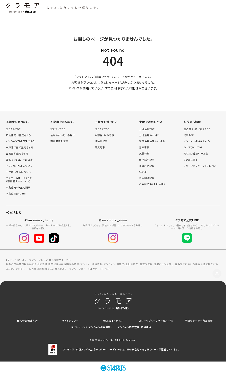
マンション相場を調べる (197, 141)
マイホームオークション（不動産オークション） (19, 179)
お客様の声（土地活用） (152, 184)
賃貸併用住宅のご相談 (152, 141)
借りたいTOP (102, 129)
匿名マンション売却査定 (19, 159)
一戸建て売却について (18, 171)
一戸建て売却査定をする (20, 147)
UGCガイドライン (113, 320)
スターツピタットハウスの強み (200, 165)
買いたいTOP (57, 129)
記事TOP (189, 135)
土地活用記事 (147, 159)
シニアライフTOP (193, 147)
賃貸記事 (100, 147)
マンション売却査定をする (20, 141)
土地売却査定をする (17, 153)
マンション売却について (19, 165)
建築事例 (144, 147)
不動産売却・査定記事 (18, 187)
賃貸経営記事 (147, 165)
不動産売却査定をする (18, 135)
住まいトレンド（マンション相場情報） (91, 327)
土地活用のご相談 (149, 135)
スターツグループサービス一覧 (156, 320)
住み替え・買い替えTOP (197, 129)
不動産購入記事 (59, 141)
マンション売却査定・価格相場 (134, 327)
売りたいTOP (13, 129)
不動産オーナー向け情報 (199, 320)
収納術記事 (101, 141)
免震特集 (144, 153)
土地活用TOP (147, 129)
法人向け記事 (147, 177)
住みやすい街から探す (62, 135)
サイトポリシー (70, 320)
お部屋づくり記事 (104, 135)
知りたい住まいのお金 (196, 153)
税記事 (143, 171)
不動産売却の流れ (16, 193)
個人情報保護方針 (27, 320)
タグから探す (191, 159)
